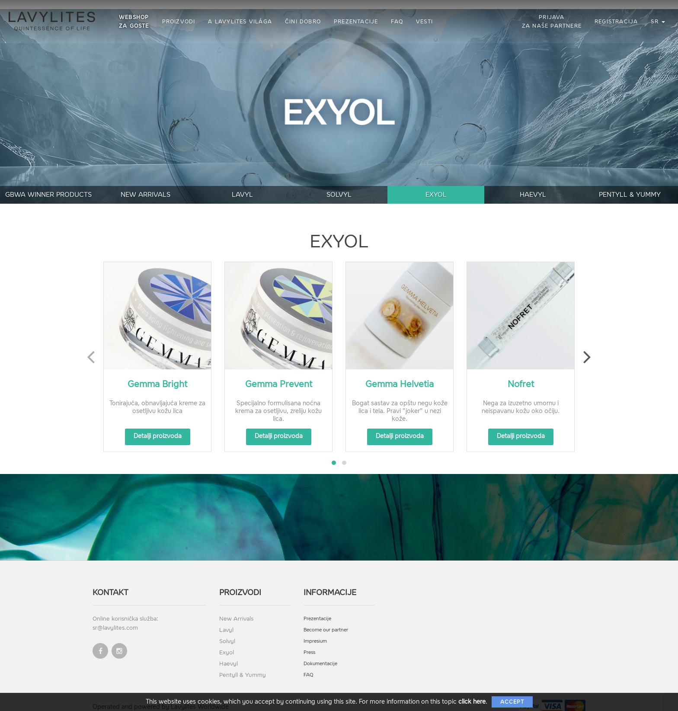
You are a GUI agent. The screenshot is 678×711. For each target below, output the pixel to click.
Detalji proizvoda (158, 427)
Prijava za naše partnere (552, 21)
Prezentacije (356, 22)
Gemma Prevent (278, 375)
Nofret (521, 375)
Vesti (424, 22)
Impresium (315, 632)
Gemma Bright (157, 375)
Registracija (616, 22)
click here (472, 701)
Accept (512, 702)
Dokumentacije (320, 654)
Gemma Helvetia (399, 375)
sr (658, 22)
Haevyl (533, 185)
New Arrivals (145, 185)
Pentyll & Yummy (630, 185)
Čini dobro (303, 22)
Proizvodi (178, 22)
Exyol (436, 185)
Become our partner (326, 621)
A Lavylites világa (240, 22)
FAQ (397, 22)
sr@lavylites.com (115, 618)
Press (309, 643)
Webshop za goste (134, 21)
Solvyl (339, 185)
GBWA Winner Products (48, 185)
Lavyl (242, 185)
